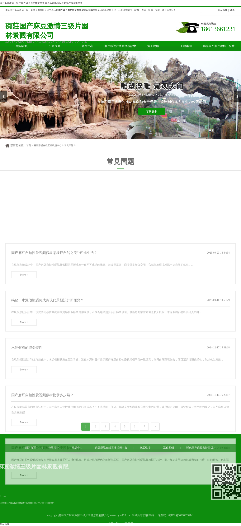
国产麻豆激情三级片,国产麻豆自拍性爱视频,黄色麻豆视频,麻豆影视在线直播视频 (41, 3)
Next (236, 92)
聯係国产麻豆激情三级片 (218, 46)
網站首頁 (22, 46)
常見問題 (68, 148)
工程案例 (186, 46)
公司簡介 (54, 46)
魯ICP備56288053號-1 (181, 520)
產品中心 (87, 46)
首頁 (28, 148)
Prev (2, 92)
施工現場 (153, 46)
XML (232, 10)
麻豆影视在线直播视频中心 (120, 48)
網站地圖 (222, 10)
